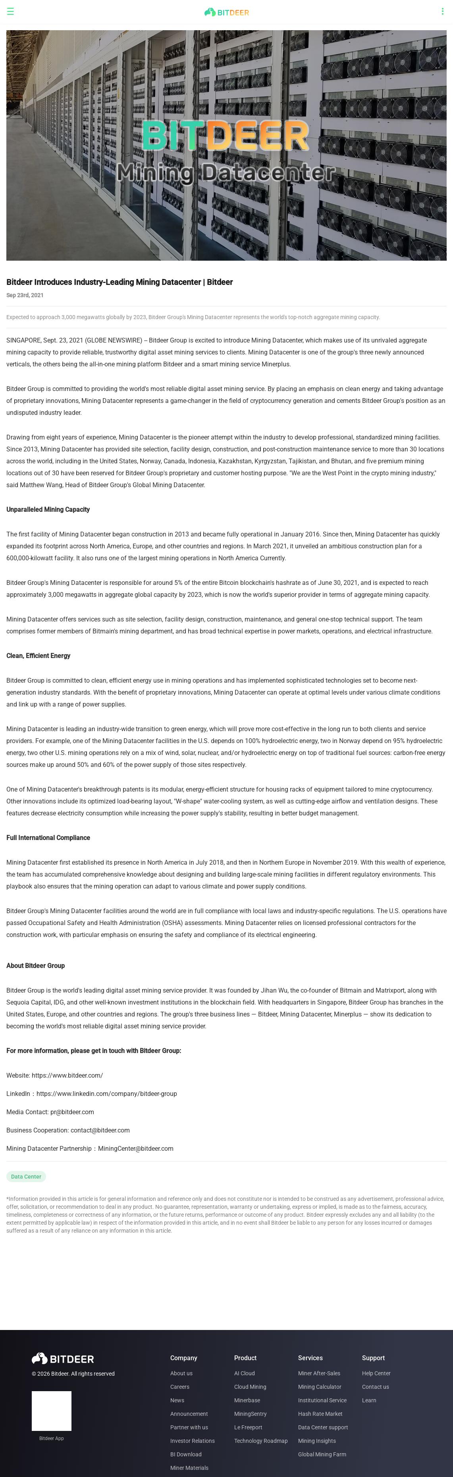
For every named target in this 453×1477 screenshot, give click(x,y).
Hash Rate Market (320, 1414)
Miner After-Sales (319, 1373)
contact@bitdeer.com (100, 1130)
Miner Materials (189, 1468)
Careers (179, 1387)
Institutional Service (322, 1400)
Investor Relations (192, 1441)
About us (181, 1373)
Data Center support (323, 1427)
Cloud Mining (250, 1387)
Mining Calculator (319, 1387)
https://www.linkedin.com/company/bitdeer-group (107, 1094)
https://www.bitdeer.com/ (67, 1075)
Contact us (375, 1387)
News (177, 1400)
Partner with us (189, 1427)
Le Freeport (248, 1427)
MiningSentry (250, 1414)
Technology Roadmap (261, 1441)
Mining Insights (317, 1441)
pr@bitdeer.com (72, 1112)
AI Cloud (244, 1373)
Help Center (376, 1373)
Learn (369, 1400)
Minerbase (247, 1400)
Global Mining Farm (322, 1454)
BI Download (186, 1454)
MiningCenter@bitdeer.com (135, 1148)
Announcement (189, 1414)
